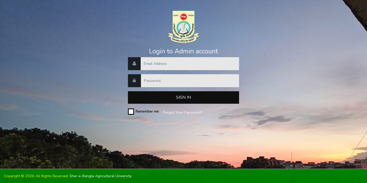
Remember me (147, 111)
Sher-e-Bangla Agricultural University (101, 175)
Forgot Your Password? (182, 112)
